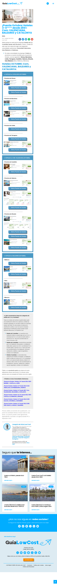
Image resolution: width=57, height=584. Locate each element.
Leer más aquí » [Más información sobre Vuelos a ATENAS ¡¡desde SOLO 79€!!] (8, 480)
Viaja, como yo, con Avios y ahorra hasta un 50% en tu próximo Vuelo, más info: (28, 556)
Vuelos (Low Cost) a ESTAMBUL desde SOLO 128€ (41, 476)
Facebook (27, 436)
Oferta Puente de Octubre (18, 87)
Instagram (15, 439)
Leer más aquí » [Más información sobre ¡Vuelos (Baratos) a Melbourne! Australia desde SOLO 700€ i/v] (8, 509)
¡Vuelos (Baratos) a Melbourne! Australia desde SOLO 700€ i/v (14, 505)
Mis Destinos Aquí (10, 537)
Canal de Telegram (23, 437)
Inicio (3, 36)
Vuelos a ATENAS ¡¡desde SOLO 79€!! (14, 476)
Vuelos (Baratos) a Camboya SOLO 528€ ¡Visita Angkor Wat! (41, 505)
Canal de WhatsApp (17, 436)
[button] (48, 3)
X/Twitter (14, 437)
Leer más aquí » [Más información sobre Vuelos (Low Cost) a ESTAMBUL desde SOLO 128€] (35, 480)
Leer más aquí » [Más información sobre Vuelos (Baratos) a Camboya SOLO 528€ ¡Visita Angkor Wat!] (35, 509)
